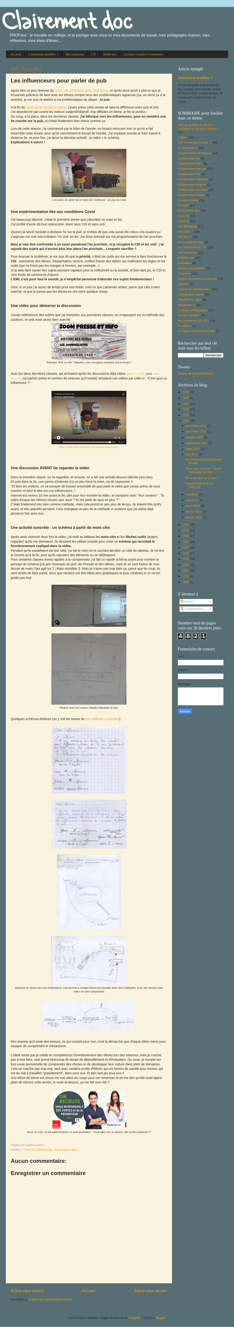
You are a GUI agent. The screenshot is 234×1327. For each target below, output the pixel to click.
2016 (186, 547)
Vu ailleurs (184, 326)
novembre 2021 (196, 431)
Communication (188, 200)
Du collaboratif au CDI (192, 247)
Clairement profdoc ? (43, 54)
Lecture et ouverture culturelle (197, 279)
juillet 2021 (193, 449)
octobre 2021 (195, 437)
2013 (186, 564)
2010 (186, 582)
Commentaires (191, 609)
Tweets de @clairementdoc (195, 373)
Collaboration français (192, 168)
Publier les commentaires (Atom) (50, 1299)
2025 (186, 398)
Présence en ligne (66, 1149)
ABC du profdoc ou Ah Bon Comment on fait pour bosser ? (198, 126)
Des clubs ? (185, 231)
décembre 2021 (196, 426)
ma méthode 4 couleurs (102, 719)
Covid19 (183, 205)
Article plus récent (27, 1290)
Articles (187, 601)
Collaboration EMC (190, 163)
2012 (186, 570)
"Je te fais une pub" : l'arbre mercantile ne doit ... (203, 470)
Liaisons (183, 284)
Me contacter (75, 54)
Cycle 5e (183, 216)
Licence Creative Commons (143, 54)
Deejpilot (134, 1318)
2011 (186, 576)
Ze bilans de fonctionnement (196, 331)
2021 (186, 420)
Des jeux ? (185, 236)
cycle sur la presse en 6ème (46, 107)
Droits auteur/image (191, 242)
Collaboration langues (192, 184)
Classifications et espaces (195, 153)
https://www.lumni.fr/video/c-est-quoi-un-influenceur (88, 447)
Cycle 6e (29, 1149)
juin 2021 (192, 454)
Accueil (15, 54)
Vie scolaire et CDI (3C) (193, 320)
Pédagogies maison (191, 294)
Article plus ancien (150, 1290)
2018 (186, 536)
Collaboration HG (189, 174)
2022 (186, 415)
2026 (186, 392)
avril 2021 (193, 500)
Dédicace (109, 54)
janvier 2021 (194, 517)
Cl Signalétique (188, 148)
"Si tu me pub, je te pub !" (201, 478)
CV (93, 54)
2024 (186, 403)
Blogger (161, 1318)
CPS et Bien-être (189, 210)
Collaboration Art (189, 158)
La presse (184, 273)
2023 (186, 409)
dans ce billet (136, 373)
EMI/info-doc (44, 1149)
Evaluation (185, 263)
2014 (186, 559)
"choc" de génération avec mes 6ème (81, 90)
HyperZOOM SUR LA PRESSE (199, 485)
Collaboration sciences (193, 189)
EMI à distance (187, 252)
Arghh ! (182, 137)
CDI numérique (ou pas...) (195, 142)
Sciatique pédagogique (193, 310)
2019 (186, 530)
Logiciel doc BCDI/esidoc (194, 289)
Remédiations (187, 305)
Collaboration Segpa (191, 195)
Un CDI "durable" (189, 315)
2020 (186, 524)
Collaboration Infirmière (193, 179)
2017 (186, 542)
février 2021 (194, 511)
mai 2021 (192, 494)
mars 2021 (193, 506)
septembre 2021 (197, 443)
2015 (186, 553)
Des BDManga (187, 226)
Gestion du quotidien (191, 268)
